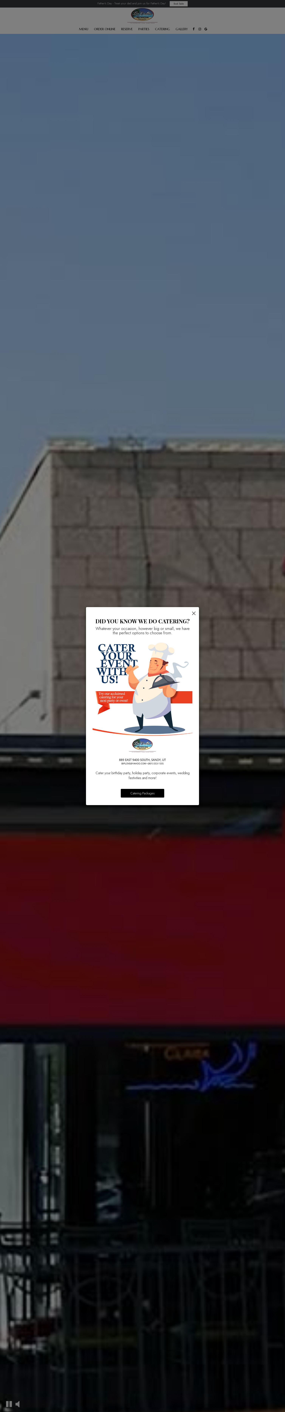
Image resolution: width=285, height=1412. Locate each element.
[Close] (193, 613)
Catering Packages (142, 793)
